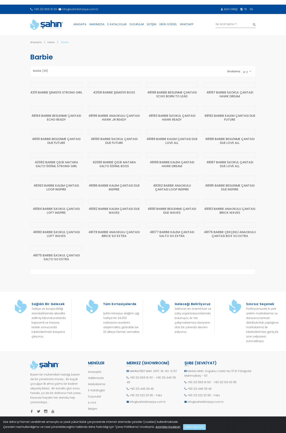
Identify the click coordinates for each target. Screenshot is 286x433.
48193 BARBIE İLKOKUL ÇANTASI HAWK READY (172, 118)
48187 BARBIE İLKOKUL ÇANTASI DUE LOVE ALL (229, 164)
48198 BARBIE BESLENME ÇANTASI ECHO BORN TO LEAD (172, 94)
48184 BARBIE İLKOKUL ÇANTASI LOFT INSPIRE (56, 211)
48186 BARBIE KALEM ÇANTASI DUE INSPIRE (114, 188)
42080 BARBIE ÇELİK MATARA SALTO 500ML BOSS (114, 164)
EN (251, 9)
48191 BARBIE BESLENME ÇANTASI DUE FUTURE (56, 141)
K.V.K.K (92, 403)
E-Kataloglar (96, 390)
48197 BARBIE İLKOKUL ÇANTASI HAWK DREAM (229, 94)
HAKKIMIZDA (96, 24)
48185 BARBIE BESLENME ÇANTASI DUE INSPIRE (230, 188)
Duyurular (94, 396)
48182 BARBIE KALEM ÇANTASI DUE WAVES (114, 211)
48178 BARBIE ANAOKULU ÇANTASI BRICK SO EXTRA (114, 234)
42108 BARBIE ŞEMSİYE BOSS (114, 93)
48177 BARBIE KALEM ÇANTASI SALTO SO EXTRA (172, 234)
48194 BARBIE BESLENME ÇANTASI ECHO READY (56, 118)
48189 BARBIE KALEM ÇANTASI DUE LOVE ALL (172, 141)
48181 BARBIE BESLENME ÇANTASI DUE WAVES (172, 211)
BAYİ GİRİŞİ (229, 9)
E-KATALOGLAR (117, 24)
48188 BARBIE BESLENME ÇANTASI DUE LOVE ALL (230, 141)
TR (243, 9)
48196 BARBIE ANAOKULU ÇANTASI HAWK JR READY (114, 118)
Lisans (51, 42)
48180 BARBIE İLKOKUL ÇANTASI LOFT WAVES (56, 234)
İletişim (92, 409)
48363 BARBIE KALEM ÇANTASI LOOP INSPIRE (56, 188)
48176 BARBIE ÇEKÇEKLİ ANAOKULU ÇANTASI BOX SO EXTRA (230, 234)
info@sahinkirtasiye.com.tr (78, 9)
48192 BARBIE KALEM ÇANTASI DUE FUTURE (229, 118)
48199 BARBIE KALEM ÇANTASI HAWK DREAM (172, 164)
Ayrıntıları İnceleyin (168, 427)
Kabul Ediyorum (194, 427)
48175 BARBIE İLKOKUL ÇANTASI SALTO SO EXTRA (56, 257)
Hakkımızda (96, 378)
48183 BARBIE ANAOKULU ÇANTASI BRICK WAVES (229, 211)
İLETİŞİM (151, 24)
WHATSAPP (186, 24)
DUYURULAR (137, 24)
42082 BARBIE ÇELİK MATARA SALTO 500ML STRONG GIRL (56, 164)
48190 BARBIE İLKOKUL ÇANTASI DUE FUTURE (114, 141)
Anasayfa (36, 42)
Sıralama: (234, 71)
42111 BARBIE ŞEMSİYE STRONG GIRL (56, 93)
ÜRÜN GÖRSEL (168, 24)
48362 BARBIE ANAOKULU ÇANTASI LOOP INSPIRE (172, 188)
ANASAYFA (79, 24)
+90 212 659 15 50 (43, 9)
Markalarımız (96, 384)
